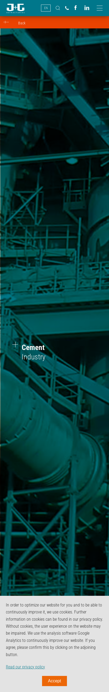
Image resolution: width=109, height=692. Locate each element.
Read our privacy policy (25, 666)
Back (21, 23)
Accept (54, 681)
